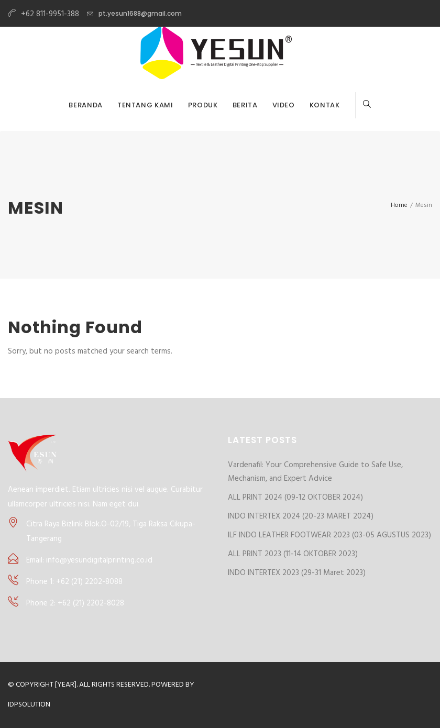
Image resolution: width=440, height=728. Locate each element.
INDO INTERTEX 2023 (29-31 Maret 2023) (297, 573)
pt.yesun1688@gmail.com (140, 13)
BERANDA (86, 105)
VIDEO (283, 105)
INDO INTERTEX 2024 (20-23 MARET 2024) (300, 516)
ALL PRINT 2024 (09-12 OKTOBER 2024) (295, 497)
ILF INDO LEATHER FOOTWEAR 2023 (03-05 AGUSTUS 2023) (329, 535)
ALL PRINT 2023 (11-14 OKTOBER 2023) (293, 554)
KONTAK (325, 105)
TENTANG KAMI (145, 105)
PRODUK (203, 105)
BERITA (245, 105)
